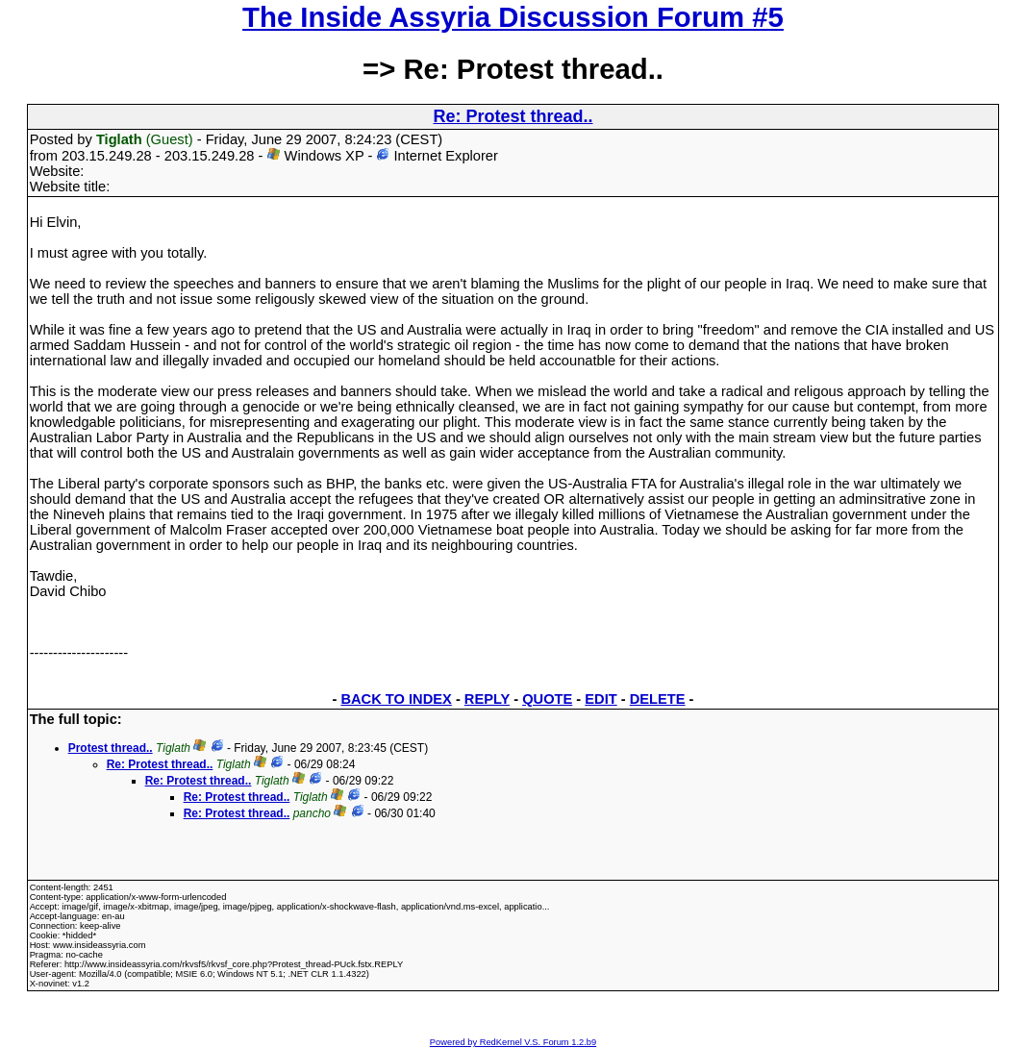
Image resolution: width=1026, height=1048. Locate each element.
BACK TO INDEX (395, 699)
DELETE (658, 699)
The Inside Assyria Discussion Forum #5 (513, 17)
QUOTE (547, 699)
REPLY (487, 699)
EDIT (600, 699)
